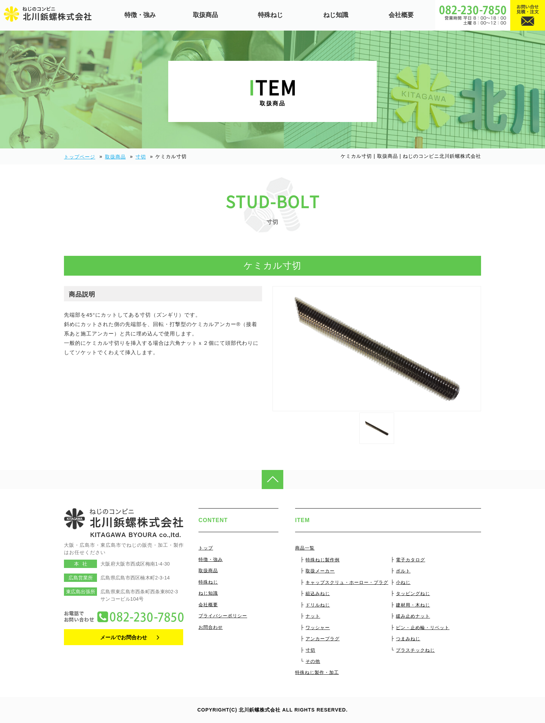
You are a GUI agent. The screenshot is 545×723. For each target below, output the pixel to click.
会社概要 (401, 14)
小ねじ (403, 582)
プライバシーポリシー (222, 615)
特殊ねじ (270, 14)
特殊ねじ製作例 (323, 559)
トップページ (79, 157)
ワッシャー (318, 627)
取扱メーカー (320, 571)
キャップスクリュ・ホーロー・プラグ (347, 582)
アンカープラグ (323, 638)
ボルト (403, 571)
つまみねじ (408, 638)
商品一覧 (305, 548)
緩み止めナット (413, 616)
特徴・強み (140, 14)
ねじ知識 (335, 14)
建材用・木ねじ (413, 605)
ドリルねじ (318, 605)
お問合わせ (210, 627)
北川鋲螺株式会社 (259, 710)
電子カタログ (410, 559)
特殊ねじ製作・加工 (317, 672)
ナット (313, 616)
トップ (205, 548)
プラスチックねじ (415, 650)
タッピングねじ (413, 593)
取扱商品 (205, 14)
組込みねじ (318, 593)
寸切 (141, 157)
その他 (313, 661)
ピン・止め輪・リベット (422, 627)
